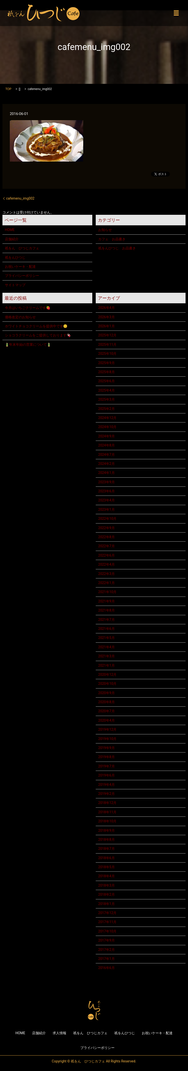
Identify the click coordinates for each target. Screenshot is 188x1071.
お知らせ (105, 230)
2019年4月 (106, 785)
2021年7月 (106, 620)
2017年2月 (106, 950)
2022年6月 (106, 555)
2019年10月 (107, 739)
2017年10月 (107, 931)
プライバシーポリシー (22, 276)
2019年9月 (106, 748)
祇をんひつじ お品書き (117, 248)
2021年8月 (106, 610)
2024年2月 (106, 464)
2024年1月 (106, 473)
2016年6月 (106, 968)
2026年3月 (106, 317)
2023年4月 (106, 500)
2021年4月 (106, 647)
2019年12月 (107, 729)
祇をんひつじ (15, 257)
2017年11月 (107, 922)
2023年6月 (106, 491)
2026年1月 (106, 326)
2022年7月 (106, 546)
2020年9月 (106, 693)
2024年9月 (106, 436)
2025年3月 (106, 399)
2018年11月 (107, 812)
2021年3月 (106, 656)
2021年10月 (107, 592)
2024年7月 (106, 455)
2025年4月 (106, 390)
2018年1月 (106, 904)
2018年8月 (106, 840)
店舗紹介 (12, 239)
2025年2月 (106, 409)
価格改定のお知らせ (20, 317)
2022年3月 (106, 574)
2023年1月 (106, 509)
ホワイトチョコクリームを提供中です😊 (36, 326)
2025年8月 (106, 372)
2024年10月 (107, 427)
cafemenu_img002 (20, 198)
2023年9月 (106, 482)
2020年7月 (106, 711)
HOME (10, 230)
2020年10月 (107, 684)
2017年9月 (106, 940)
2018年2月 (106, 894)
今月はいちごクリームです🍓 (27, 308)
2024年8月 (106, 445)
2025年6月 (106, 381)
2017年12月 (107, 913)
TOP (8, 89)
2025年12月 (107, 335)
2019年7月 (106, 766)
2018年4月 (106, 876)
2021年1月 (106, 665)
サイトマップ (15, 285)
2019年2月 (106, 794)
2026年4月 (106, 308)
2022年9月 (106, 528)
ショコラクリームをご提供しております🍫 (38, 335)
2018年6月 (106, 858)
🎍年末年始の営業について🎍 (28, 344)
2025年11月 (107, 344)
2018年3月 (106, 885)
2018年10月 (107, 821)
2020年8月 (106, 702)
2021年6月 (106, 629)
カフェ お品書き (112, 239)
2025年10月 (107, 354)
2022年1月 (106, 583)
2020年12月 (107, 674)
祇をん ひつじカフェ (22, 248)
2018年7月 (106, 849)
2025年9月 (106, 363)
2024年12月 (107, 418)
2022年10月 (107, 519)
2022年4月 (106, 564)
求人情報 (59, 1033)
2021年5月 (106, 638)
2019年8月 (106, 757)
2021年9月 (106, 601)
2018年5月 (106, 867)
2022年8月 (106, 537)
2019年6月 (106, 775)
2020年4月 (106, 720)
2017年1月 (106, 959)
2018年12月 (107, 803)
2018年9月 (106, 830)
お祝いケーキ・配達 (20, 266)
